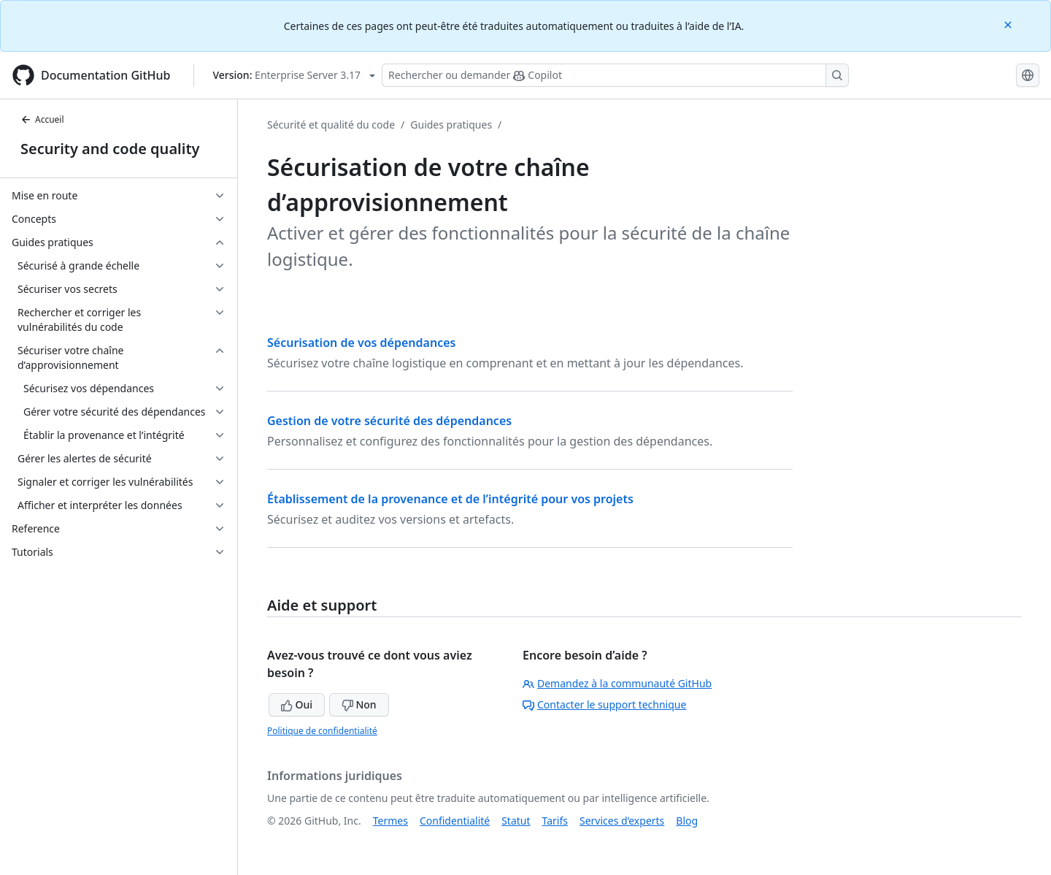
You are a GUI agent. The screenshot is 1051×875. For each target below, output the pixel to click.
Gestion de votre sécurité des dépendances (389, 421)
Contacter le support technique (604, 704)
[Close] (1009, 23)
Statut (515, 821)
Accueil (42, 119)
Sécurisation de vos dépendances (361, 343)
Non (359, 704)
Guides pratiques (451, 124)
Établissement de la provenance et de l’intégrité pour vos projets (450, 499)
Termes (390, 821)
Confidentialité (455, 821)
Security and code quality (109, 148)
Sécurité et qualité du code (331, 124)
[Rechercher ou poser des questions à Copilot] (615, 75)
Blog (687, 821)
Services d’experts (622, 821)
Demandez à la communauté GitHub (617, 683)
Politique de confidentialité (322, 731)
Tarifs (555, 821)
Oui (296, 704)
